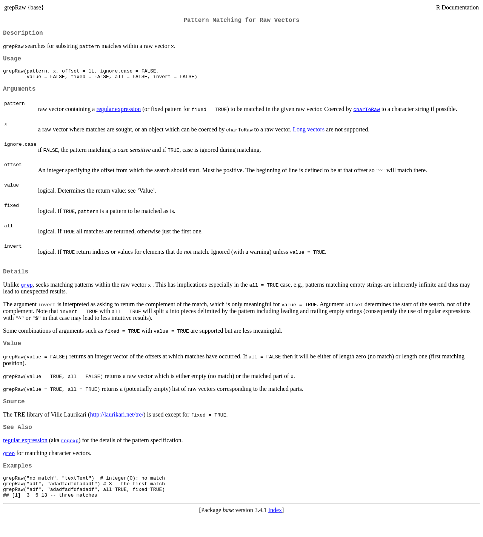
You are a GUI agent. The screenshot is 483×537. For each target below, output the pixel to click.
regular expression (118, 117)
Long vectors (309, 137)
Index (275, 530)
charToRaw (366, 117)
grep (27, 294)
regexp (69, 454)
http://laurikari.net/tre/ (116, 427)
